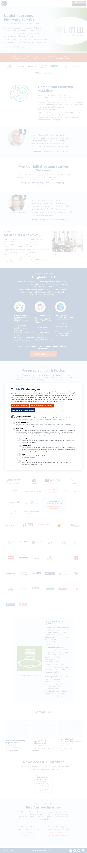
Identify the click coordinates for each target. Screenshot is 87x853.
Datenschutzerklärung (64, 395)
